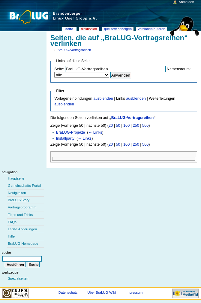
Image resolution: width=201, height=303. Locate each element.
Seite (69, 29)
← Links (95, 132)
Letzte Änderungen (22, 229)
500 (145, 125)
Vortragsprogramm (22, 207)
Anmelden (186, 2)
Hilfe (11, 236)
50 (118, 125)
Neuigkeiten (17, 193)
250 (136, 125)
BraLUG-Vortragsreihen (74, 50)
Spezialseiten (18, 278)
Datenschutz (68, 292)
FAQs (12, 222)
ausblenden (103, 98)
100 (126, 125)
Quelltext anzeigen (118, 29)
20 (111, 125)
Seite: (59, 69)
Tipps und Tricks (20, 215)
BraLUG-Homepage (23, 243)
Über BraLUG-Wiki (101, 292)
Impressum (134, 292)
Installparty (65, 138)
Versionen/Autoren (151, 29)
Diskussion (89, 29)
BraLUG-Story (18, 200)
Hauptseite (16, 178)
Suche (6, 252)
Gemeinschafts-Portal (24, 185)
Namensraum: (179, 69)
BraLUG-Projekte (70, 132)
